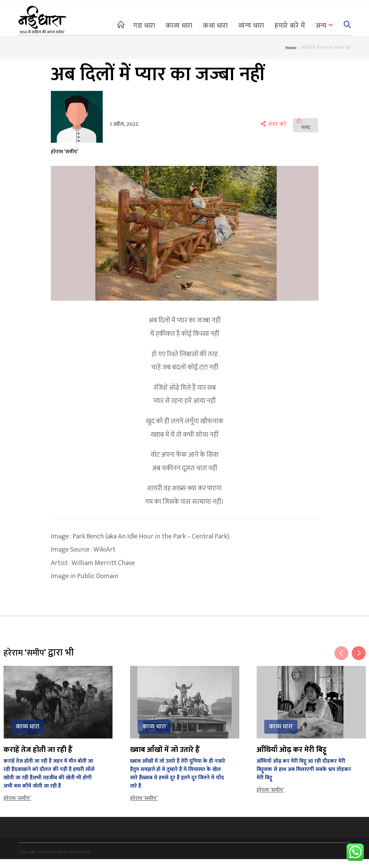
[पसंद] (305, 132)
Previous (341, 660)
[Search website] (347, 25)
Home (290, 54)
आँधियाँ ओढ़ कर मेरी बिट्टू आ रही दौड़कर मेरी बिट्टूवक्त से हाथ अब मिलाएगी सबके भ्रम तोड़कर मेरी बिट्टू (304, 776)
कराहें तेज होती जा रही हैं (37, 756)
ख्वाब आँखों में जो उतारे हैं (165, 756)
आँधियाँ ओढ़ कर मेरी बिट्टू (291, 756)
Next (359, 660)
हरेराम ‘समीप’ (65, 158)
